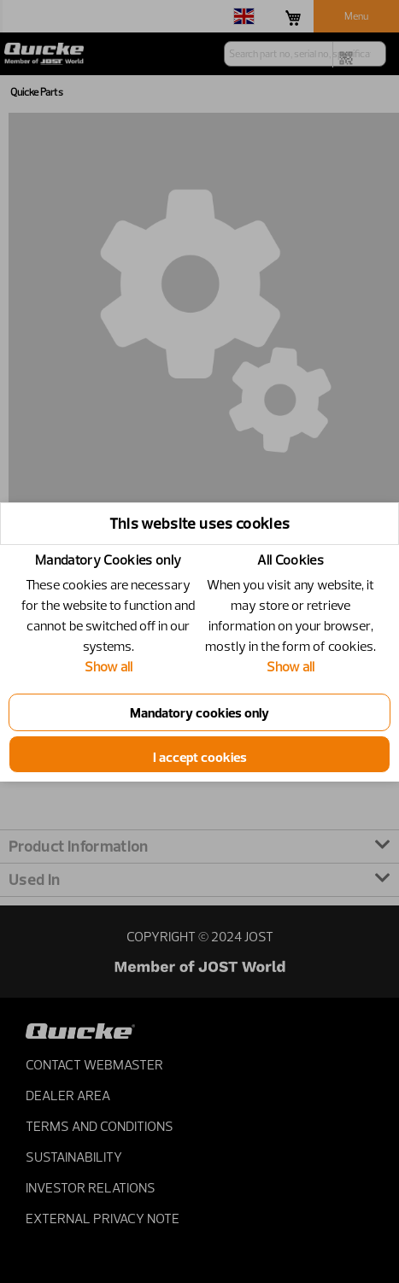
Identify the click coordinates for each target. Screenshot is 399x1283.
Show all (108, 666)
